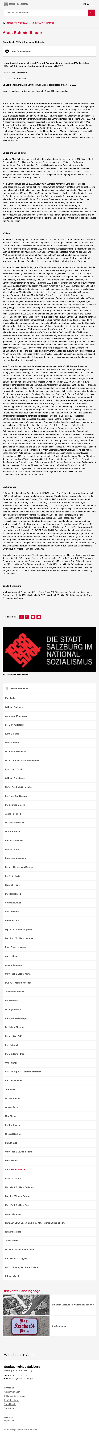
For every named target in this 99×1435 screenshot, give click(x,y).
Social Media (10, 1404)
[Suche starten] (91, 13)
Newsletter (9, 1388)
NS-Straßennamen (43, 23)
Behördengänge (11, 1400)
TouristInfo (9, 1408)
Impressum (9, 1420)
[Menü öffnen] (89, 4)
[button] (21, 617)
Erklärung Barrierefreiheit (15, 1396)
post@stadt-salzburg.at (22, 1379)
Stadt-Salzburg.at (17, 23)
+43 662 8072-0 (20, 1375)
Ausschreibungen (12, 1392)
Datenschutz (10, 1417)
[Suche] (46, 13)
